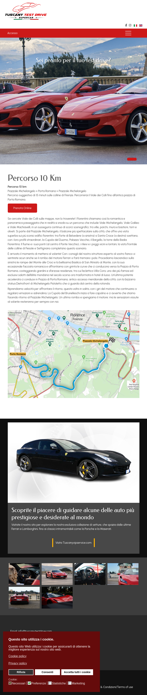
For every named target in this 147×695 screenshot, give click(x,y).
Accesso (12, 33)
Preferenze (38, 683)
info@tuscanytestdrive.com (35, 631)
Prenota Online (22, 208)
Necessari (18, 683)
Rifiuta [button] (21, 672)
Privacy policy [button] (18, 663)
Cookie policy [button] (17, 656)
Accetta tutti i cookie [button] (77, 672)
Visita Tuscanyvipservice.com (73, 542)
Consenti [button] (47, 672)
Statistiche (59, 683)
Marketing (78, 683)
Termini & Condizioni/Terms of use (111, 687)
